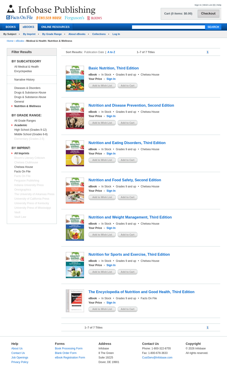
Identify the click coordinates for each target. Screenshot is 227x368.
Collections (99, 34)
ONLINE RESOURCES (55, 27)
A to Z (111, 52)
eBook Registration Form (70, 357)
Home (10, 40)
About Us (16, 348)
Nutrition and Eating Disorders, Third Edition (127, 143)
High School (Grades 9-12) (30, 129)
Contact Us (18, 353)
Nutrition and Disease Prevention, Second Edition (131, 105)
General (19, 101)
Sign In (198, 5)
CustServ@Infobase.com (157, 357)
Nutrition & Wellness (27, 106)
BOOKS (11, 27)
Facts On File (22, 171)
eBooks (20, 40)
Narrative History (24, 79)
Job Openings (19, 357)
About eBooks (77, 34)
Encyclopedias (23, 71)
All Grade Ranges (25, 120)
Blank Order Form (65, 353)
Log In (116, 34)
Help (219, 5)
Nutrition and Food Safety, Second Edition (125, 180)
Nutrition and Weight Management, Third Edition (130, 217)
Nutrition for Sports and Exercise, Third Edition (129, 254)
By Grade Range (52, 34)
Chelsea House (23, 167)
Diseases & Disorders (27, 88)
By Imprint (29, 34)
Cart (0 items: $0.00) (178, 13)
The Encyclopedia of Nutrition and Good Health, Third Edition (142, 292)
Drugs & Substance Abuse (30, 92)
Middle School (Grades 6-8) (31, 134)
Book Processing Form (68, 348)
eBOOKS (28, 27)
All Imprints (21, 153)
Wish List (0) (209, 5)
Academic (20, 125)
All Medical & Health (26, 66)
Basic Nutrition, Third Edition (114, 68)
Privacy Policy (19, 362)
